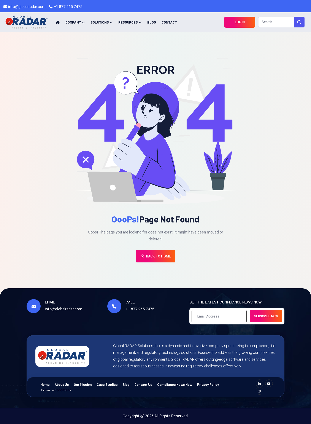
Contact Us (143, 384)
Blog (151, 22)
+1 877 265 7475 (68, 6)
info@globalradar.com (27, 6)
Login (240, 22)
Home (45, 384)
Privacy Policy (208, 384)
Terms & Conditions (56, 390)
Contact (169, 22)
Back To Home (155, 256)
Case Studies (107, 384)
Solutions (99, 22)
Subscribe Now (266, 316)
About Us (62, 384)
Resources (128, 22)
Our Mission (83, 384)
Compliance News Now (174, 384)
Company (73, 22)
